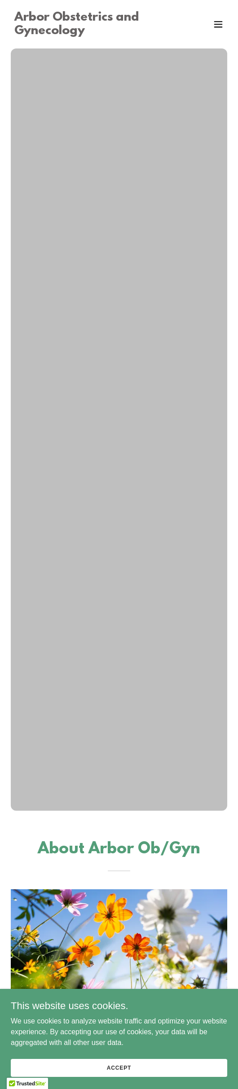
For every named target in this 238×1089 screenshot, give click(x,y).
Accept (119, 1067)
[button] (218, 24)
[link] (86, 31)
